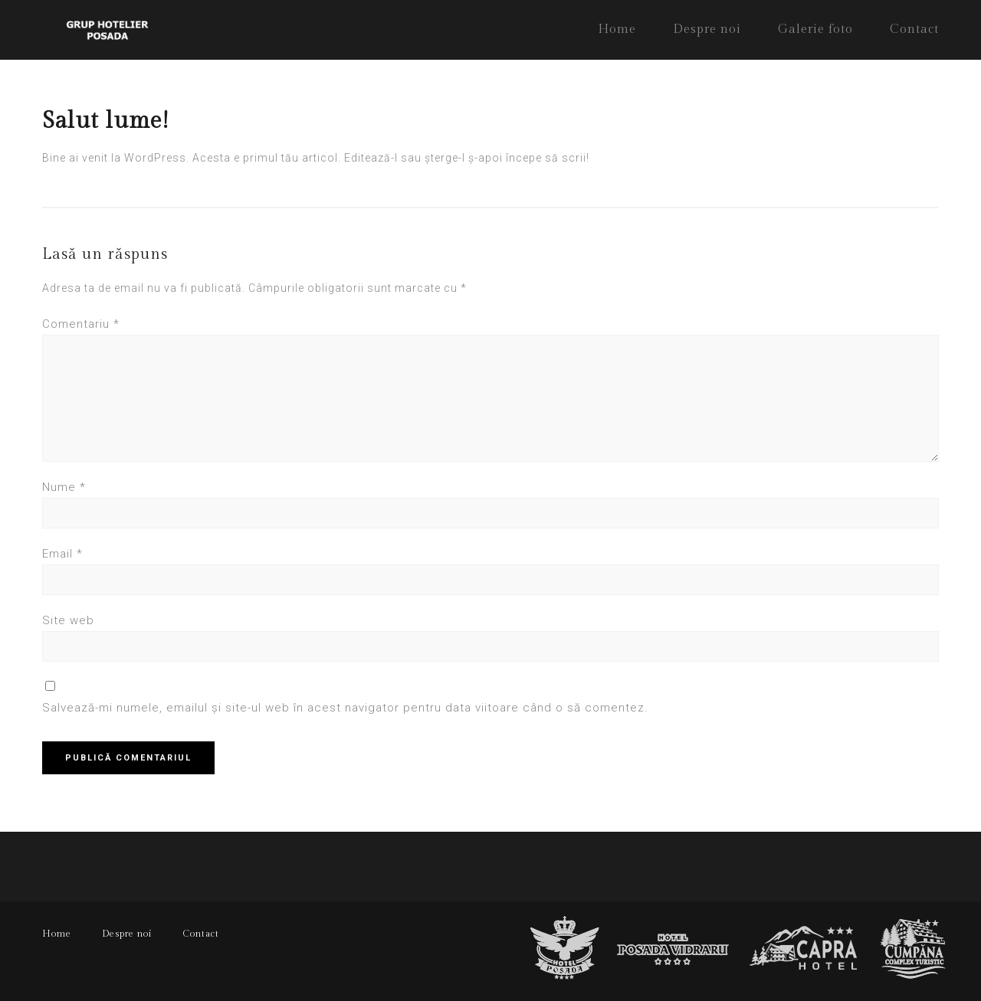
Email (62, 554)
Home (617, 29)
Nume (64, 487)
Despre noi (707, 29)
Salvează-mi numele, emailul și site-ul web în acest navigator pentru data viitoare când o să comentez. (345, 708)
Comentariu (81, 324)
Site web (68, 620)
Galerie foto (815, 29)
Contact (914, 29)
